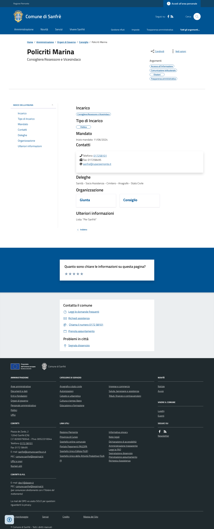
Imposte (136, 29)
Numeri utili (16, 466)
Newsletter (163, 436)
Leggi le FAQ (115, 449)
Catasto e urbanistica (70, 396)
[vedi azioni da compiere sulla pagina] (178, 51)
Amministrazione (23, 29)
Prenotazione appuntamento (123, 457)
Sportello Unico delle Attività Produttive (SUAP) (82, 458)
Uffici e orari (16, 461)
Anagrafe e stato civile (71, 386)
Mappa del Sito (90, 516)
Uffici (13, 415)
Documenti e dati (19, 391)
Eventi (161, 416)
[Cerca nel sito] (196, 16)
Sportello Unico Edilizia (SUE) (74, 451)
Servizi (59, 29)
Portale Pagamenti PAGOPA (73, 446)
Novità (44, 29)
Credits (66, 516)
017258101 (100, 156)
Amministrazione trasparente (123, 446)
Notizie (161, 386)
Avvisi (161, 391)
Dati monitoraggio (19, 516)
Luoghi (161, 411)
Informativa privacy (118, 432)
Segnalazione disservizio (121, 453)
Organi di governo (19, 400)
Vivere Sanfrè (77, 29)
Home (30, 42)
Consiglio (83, 42)
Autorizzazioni (66, 391)
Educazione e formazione (72, 405)
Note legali (114, 437)
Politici (14, 410)
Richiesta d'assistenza (119, 460)
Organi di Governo (66, 42)
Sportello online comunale (73, 441)
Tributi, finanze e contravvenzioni (125, 396)
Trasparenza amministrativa (160, 29)
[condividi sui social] (157, 51)
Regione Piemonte (21, 3)
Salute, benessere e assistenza (124, 391)
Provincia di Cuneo (69, 437)
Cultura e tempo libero (71, 400)
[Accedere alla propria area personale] (182, 3)
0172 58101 (26, 443)
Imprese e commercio (119, 386)
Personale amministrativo (23, 405)
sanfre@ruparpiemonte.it (97, 164)
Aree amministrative (21, 386)
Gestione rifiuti (118, 29)
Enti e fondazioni (19, 396)
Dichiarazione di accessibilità (122, 441)
